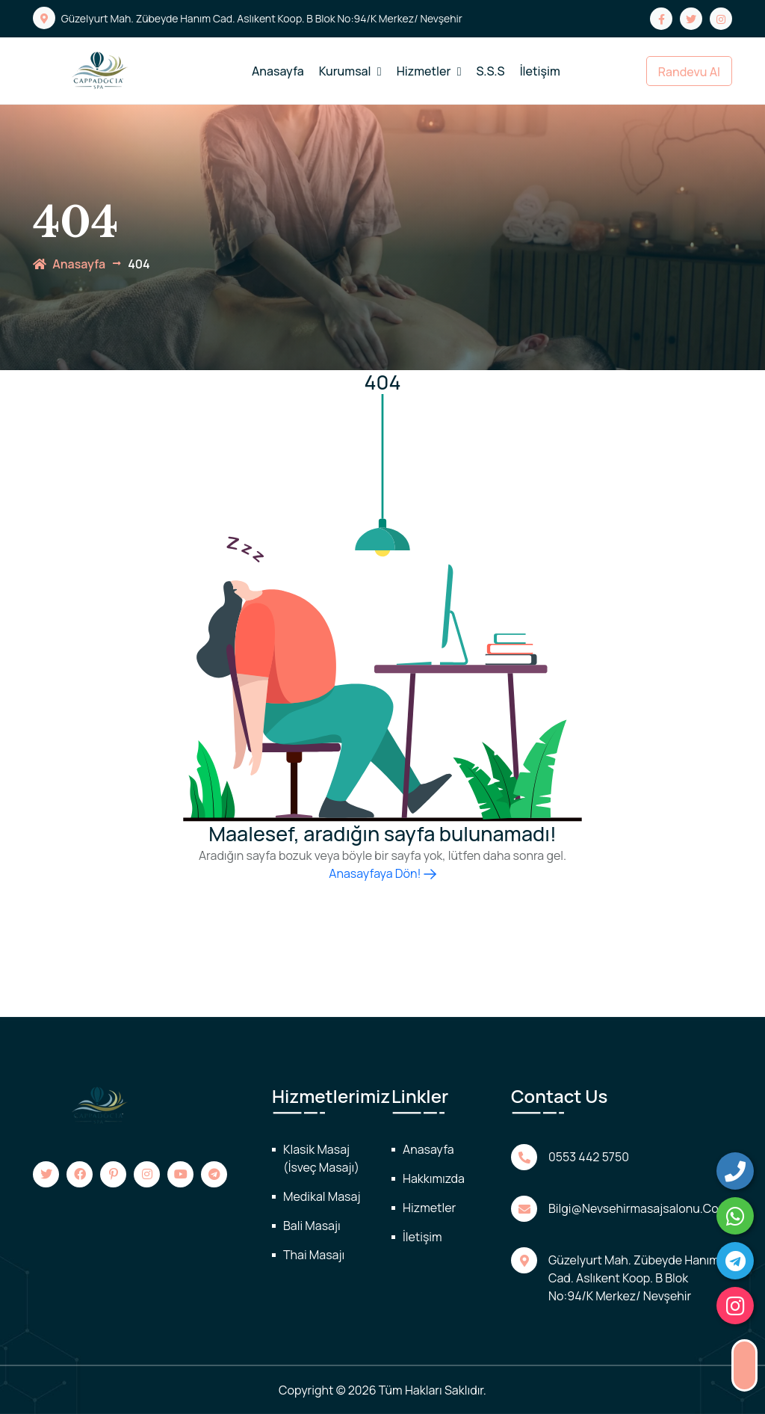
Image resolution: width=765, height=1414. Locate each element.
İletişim (540, 71)
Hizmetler (429, 71)
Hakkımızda (434, 1178)
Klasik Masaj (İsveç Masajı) (321, 1158)
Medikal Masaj (321, 1196)
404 (139, 264)
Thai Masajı (313, 1255)
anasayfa (69, 264)
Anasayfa (278, 71)
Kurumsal (350, 71)
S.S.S (491, 71)
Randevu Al (689, 72)
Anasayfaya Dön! (382, 873)
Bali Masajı (312, 1225)
